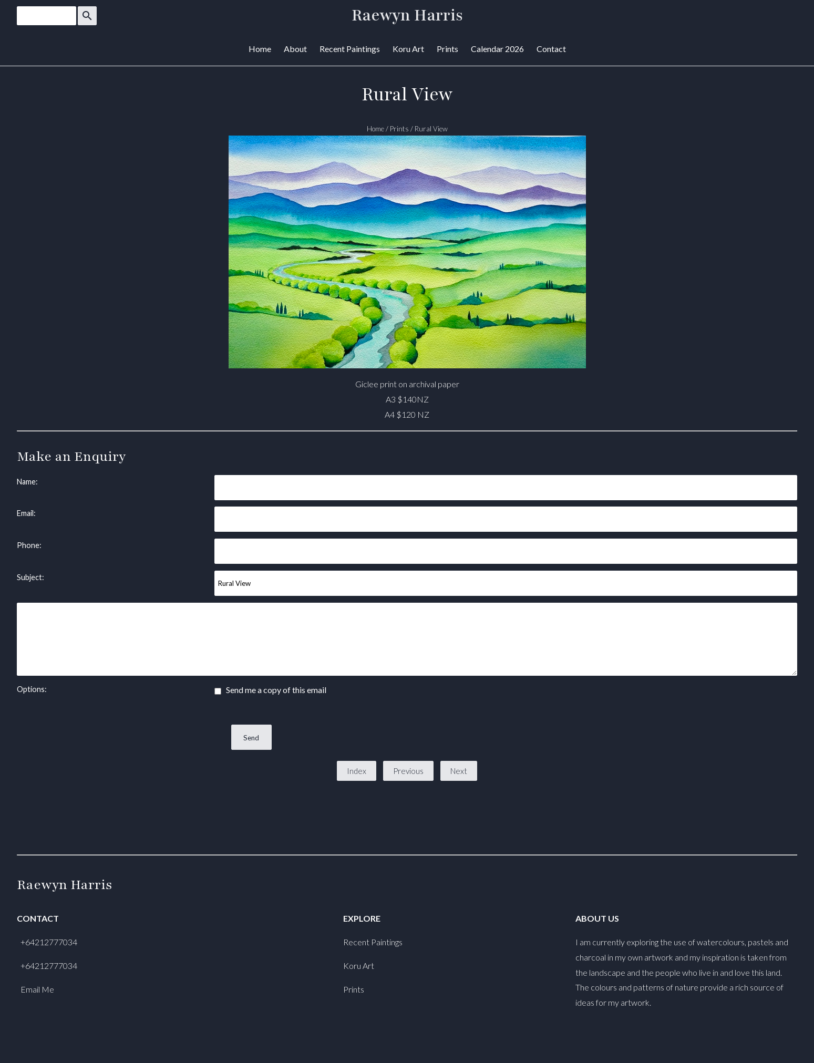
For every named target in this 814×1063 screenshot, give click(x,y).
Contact (551, 49)
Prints (447, 49)
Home (260, 49)
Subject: (30, 577)
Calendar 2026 (497, 49)
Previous (408, 771)
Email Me (37, 989)
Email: (26, 513)
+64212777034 (48, 942)
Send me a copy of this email (270, 690)
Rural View (431, 129)
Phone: (29, 545)
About (295, 49)
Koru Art (408, 49)
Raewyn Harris (407, 15)
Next (458, 771)
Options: (32, 689)
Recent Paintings (350, 49)
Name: (27, 481)
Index (356, 771)
